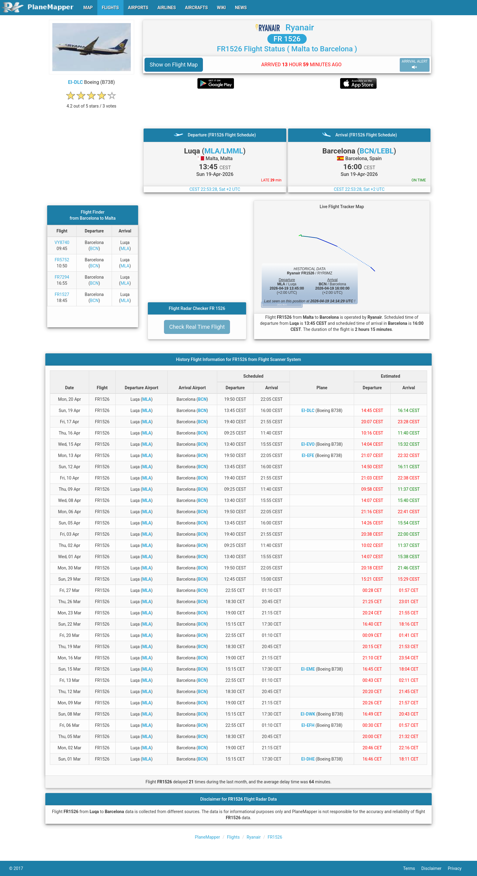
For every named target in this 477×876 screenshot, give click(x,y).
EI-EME (308, 669)
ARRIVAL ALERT (415, 64)
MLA (124, 248)
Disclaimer (434, 868)
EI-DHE (308, 759)
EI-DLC (75, 82)
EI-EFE (308, 455)
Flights (233, 837)
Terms (412, 868)
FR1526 (275, 837)
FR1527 (62, 294)
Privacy (458, 868)
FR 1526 (287, 39)
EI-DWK (308, 714)
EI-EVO (308, 444)
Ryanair (299, 27)
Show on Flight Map (174, 64)
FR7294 (62, 277)
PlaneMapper (207, 837)
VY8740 (61, 242)
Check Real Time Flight (197, 327)
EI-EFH (308, 725)
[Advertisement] (287, 108)
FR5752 (62, 259)
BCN (94, 248)
